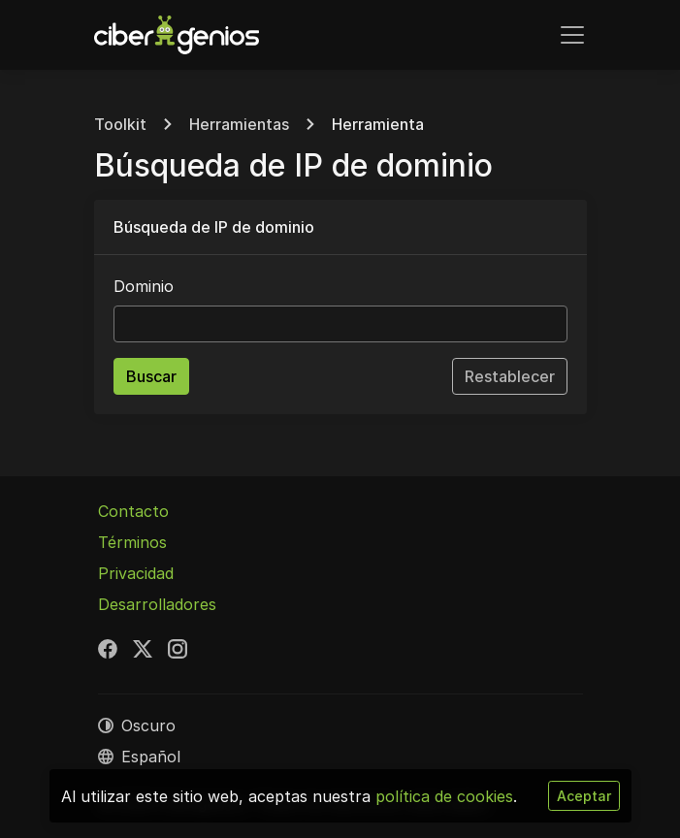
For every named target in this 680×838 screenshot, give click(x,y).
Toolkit (120, 124)
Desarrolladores (157, 604)
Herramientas (239, 124)
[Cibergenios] (177, 35)
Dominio (143, 286)
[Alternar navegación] (572, 34)
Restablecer (510, 376)
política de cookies (444, 796)
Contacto (133, 511)
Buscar (151, 376)
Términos (132, 542)
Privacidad (136, 573)
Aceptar (584, 796)
